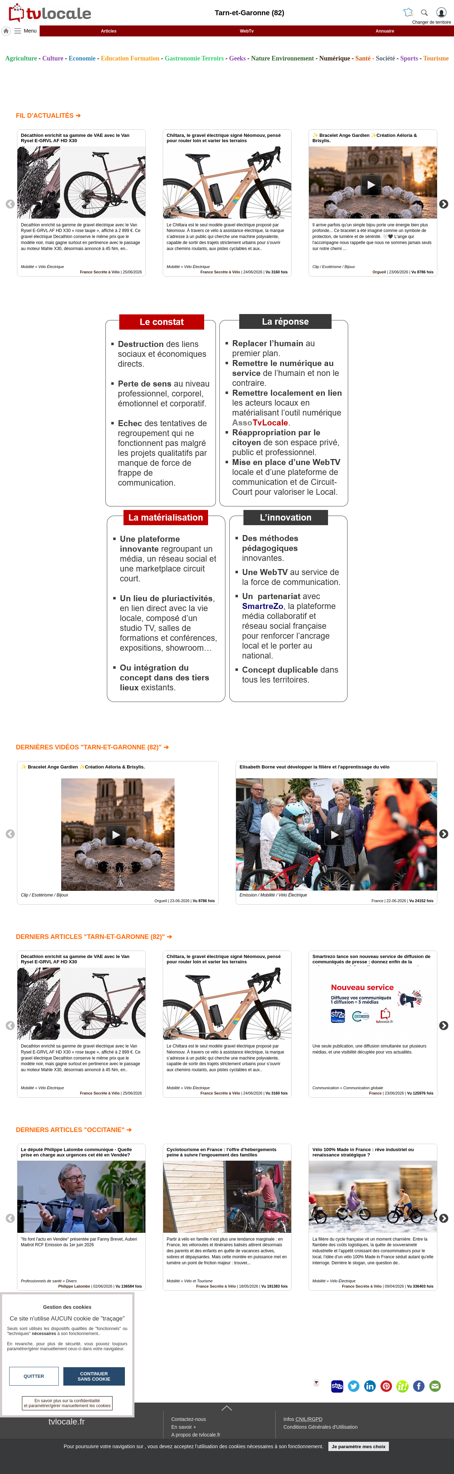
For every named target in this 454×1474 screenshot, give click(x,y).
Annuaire (385, 31)
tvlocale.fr (66, 1421)
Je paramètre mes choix (358, 1446)
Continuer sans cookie (94, 1376)
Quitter (34, 1376)
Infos (302, 1419)
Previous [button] (10, 204)
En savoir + (183, 1427)
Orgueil (379, 272)
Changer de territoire (431, 22)
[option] (81, 203)
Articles (108, 31)
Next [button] (443, 204)
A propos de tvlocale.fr (195, 1435)
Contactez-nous (188, 1419)
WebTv (247, 31)
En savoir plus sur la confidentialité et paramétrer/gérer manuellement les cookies (67, 1403)
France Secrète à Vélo (100, 272)
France (375, 1093)
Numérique (334, 58)
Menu (30, 31)
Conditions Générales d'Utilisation (320, 1427)
